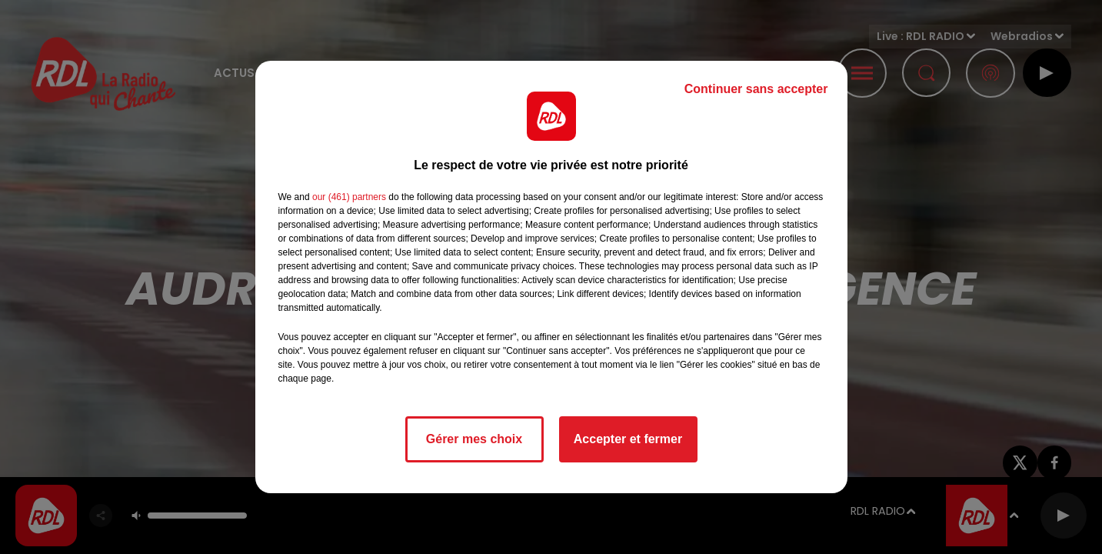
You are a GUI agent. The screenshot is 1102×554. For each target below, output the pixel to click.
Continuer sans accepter (756, 88)
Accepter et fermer (628, 439)
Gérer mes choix (474, 439)
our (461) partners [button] (349, 197)
